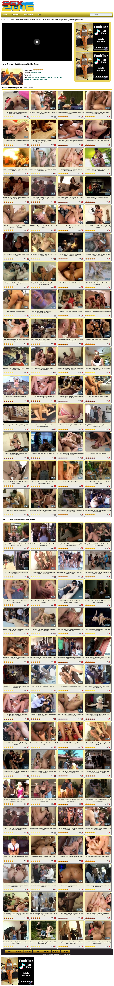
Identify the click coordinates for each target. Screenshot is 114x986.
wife (33, 77)
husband (43, 77)
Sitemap (46, 951)
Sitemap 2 (56, 951)
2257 (37, 951)
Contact (65, 951)
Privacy (18, 951)
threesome (36, 79)
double (59, 77)
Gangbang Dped (36, 72)
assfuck (46, 79)
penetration (28, 79)
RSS (39, 14)
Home (5, 14)
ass (41, 79)
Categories (15, 14)
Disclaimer (28, 951)
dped (54, 77)
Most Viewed (28, 14)
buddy (37, 77)
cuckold (49, 77)
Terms (9, 951)
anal (29, 77)
